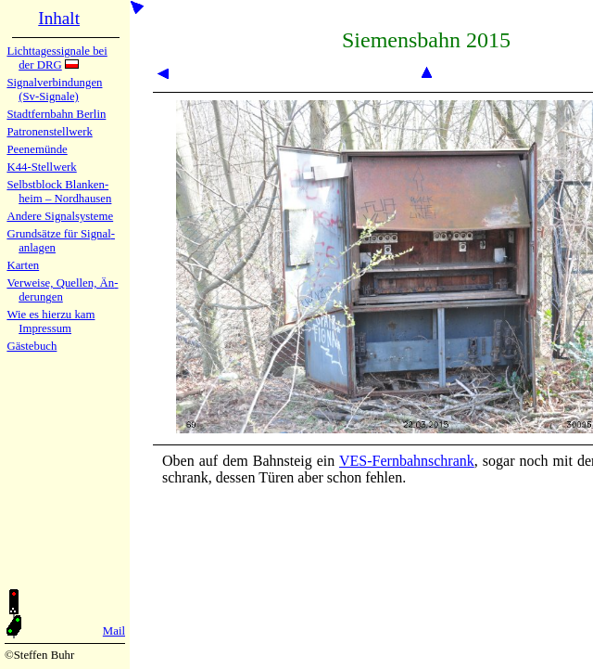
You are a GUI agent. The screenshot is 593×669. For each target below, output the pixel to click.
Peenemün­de (36, 149)
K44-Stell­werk (41, 167)
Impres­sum (45, 328)
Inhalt (59, 18)
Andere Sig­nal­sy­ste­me (59, 216)
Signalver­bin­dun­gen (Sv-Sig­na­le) (54, 89)
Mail (114, 630)
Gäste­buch (31, 346)
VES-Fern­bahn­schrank (406, 461)
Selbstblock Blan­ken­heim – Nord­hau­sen (58, 191)
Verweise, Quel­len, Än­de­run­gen (62, 290)
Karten (22, 265)
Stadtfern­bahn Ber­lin (56, 114)
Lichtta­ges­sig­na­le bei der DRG (56, 58)
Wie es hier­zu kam (50, 314)
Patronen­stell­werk (49, 131)
